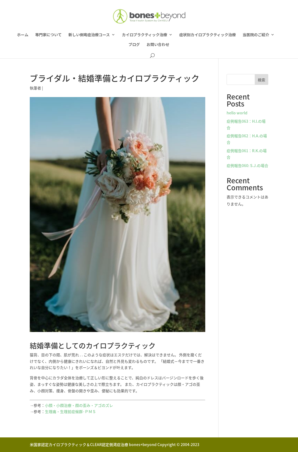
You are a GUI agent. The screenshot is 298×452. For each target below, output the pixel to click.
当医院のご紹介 (256, 35)
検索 (261, 79)
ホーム (22, 35)
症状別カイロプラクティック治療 (207, 35)
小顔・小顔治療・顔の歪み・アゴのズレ (79, 405)
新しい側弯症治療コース (89, 35)
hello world (237, 112)
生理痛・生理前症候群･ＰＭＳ (70, 411)
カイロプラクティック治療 (144, 35)
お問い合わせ (158, 44)
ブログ (134, 44)
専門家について (48, 35)
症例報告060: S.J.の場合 (247, 165)
